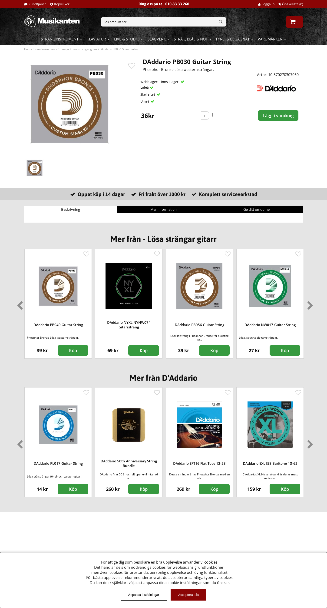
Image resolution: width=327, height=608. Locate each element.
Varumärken (270, 39)
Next (309, 303)
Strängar (63, 49)
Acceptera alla (188, 595)
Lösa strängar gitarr (84, 49)
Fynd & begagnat (233, 39)
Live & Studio (126, 39)
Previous (19, 303)
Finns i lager (169, 82)
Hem (27, 49)
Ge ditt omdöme (256, 209)
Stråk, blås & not (191, 39)
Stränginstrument (60, 39)
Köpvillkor (61, 4)
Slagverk (157, 39)
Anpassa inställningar (143, 595)
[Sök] (163, 22)
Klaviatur (96, 39)
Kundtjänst (37, 4)
